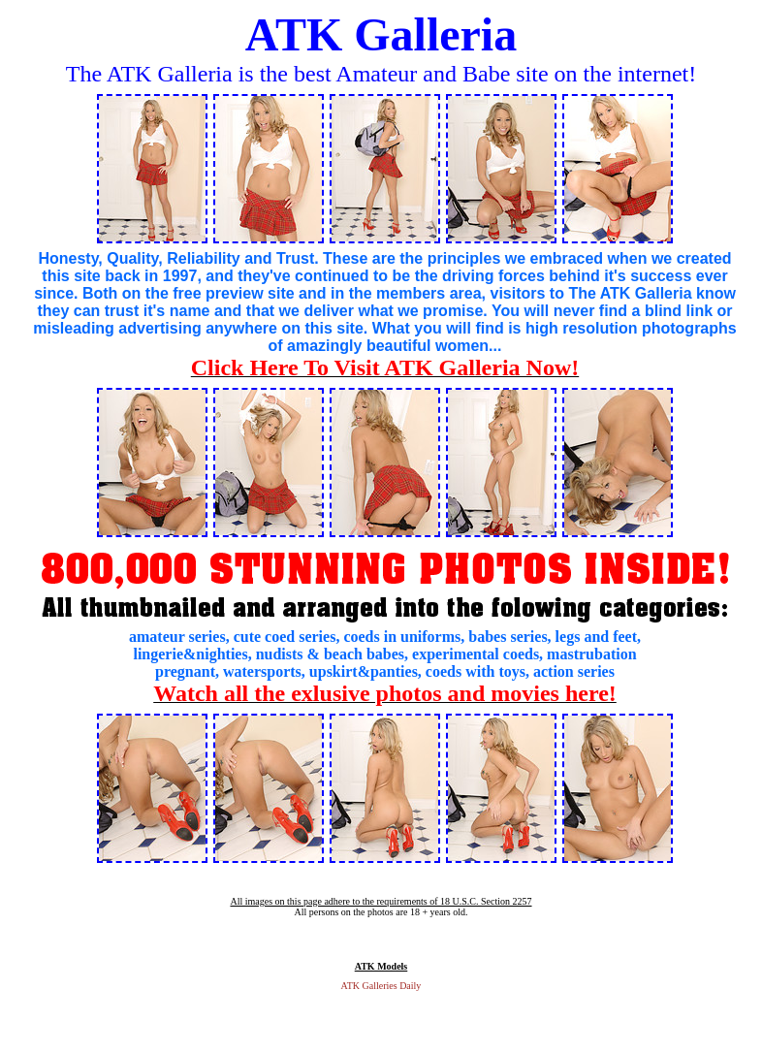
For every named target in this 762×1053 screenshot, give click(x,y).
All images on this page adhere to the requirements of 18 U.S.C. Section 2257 (380, 901)
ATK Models (381, 966)
